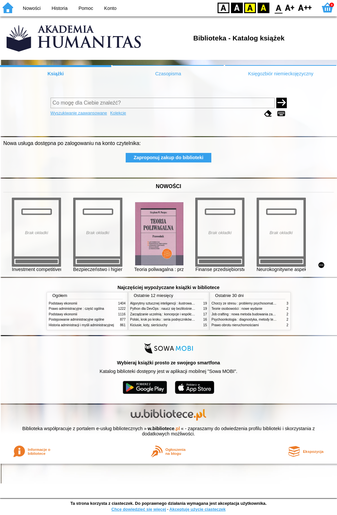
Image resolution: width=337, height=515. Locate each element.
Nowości (32, 8)
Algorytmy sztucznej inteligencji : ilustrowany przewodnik (171, 303)
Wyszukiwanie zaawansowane (79, 112)
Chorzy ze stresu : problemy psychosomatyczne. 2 (248, 303)
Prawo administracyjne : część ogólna (76, 308)
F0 (278, 7)
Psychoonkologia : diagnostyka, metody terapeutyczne (251, 319)
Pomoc (85, 8)
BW (237, 7)
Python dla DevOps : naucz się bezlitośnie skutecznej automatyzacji (180, 308)
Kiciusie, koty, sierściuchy (149, 325)
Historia (60, 8)
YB (249, 7)
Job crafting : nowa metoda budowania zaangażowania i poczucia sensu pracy (269, 314)
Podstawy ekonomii (63, 303)
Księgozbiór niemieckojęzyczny (280, 73)
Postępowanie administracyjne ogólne (76, 319)
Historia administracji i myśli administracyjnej (81, 325)
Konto (110, 8)
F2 (305, 7)
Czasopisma (168, 73)
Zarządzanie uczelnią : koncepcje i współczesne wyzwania (173, 314)
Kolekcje (118, 112)
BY (263, 7)
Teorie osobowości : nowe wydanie (237, 308)
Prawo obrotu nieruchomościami (235, 325)
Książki (56, 73)
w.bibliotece (164, 428)
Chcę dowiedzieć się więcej (138, 509)
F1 (290, 7)
